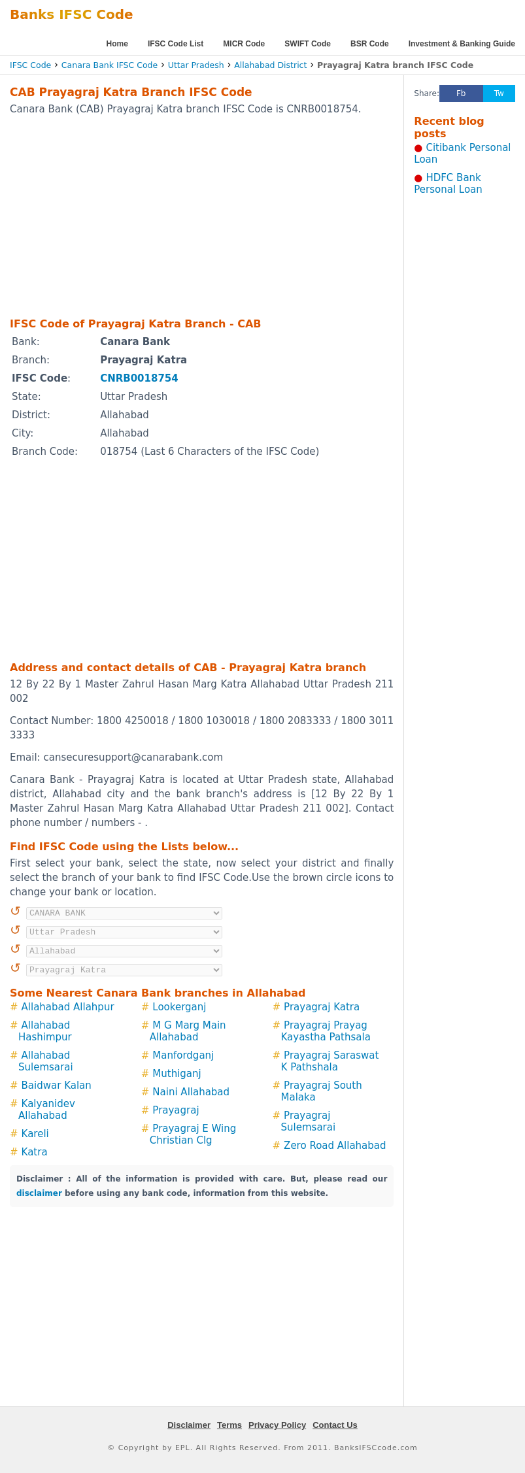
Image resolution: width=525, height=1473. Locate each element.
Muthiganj (176, 1074)
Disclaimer (189, 1425)
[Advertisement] (183, 215)
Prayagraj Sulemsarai (308, 1121)
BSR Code (369, 43)
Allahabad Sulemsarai (45, 1061)
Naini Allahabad (190, 1092)
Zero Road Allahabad (335, 1145)
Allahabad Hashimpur (45, 1031)
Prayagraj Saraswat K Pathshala (330, 1061)
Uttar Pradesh (196, 65)
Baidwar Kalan (57, 1085)
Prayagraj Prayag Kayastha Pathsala (326, 1031)
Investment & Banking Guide (462, 43)
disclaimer (39, 1193)
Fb (461, 93)
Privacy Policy (277, 1425)
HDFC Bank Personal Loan (448, 183)
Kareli (35, 1134)
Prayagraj (175, 1110)
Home (117, 43)
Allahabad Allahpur (68, 1007)
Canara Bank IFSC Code (109, 65)
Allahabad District (270, 65)
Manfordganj (183, 1055)
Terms (229, 1425)
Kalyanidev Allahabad (46, 1109)
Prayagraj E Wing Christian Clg (193, 1134)
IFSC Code (30, 65)
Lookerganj (179, 1007)
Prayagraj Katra (322, 1007)
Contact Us (335, 1425)
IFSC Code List (175, 43)
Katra (35, 1152)
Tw (499, 93)
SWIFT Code (307, 43)
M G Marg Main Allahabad (188, 1031)
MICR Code (244, 43)
